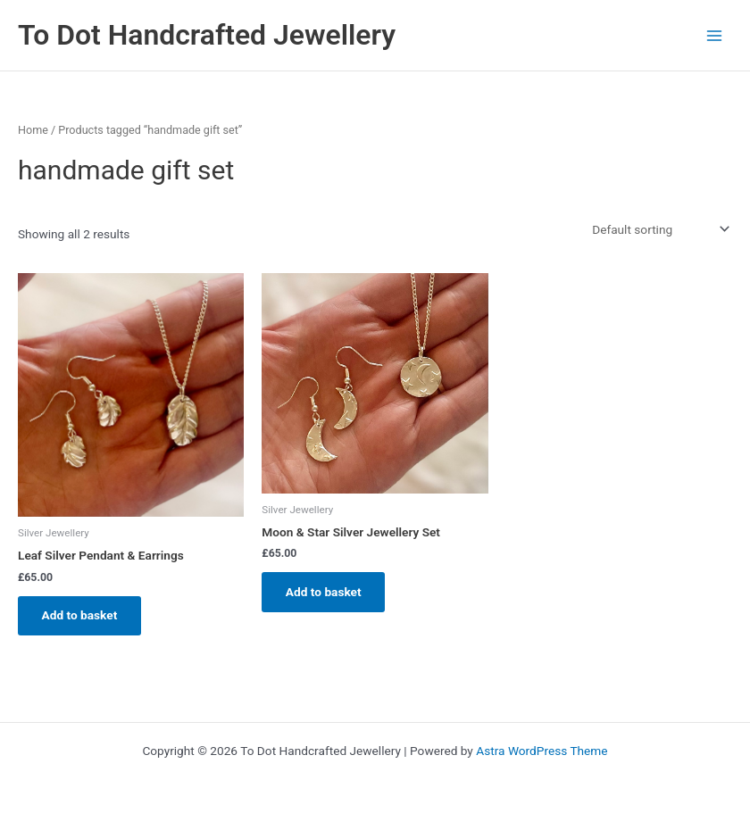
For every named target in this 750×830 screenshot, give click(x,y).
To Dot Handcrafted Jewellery (207, 35)
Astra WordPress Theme (541, 750)
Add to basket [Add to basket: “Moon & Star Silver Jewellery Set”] (324, 592)
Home (33, 130)
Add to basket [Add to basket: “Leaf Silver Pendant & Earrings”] (81, 616)
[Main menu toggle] (714, 35)
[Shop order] (659, 229)
